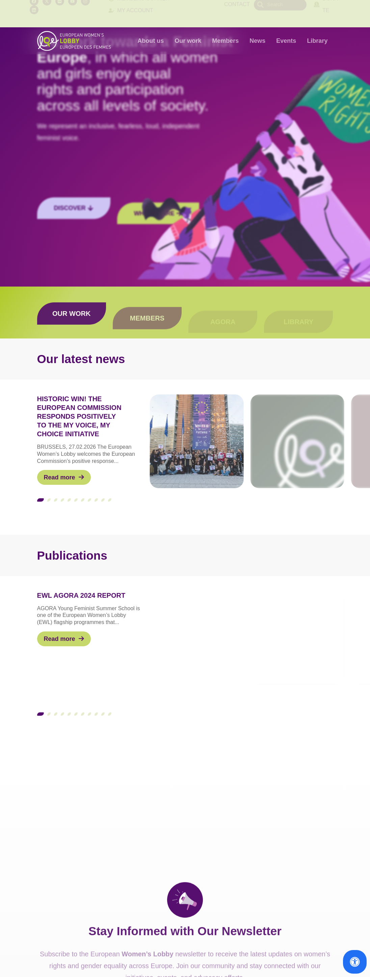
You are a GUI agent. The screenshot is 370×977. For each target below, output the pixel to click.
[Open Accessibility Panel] (355, 962)
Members (225, 40)
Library (317, 40)
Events (286, 40)
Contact (237, 13)
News (257, 40)
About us (150, 40)
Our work (188, 40)
